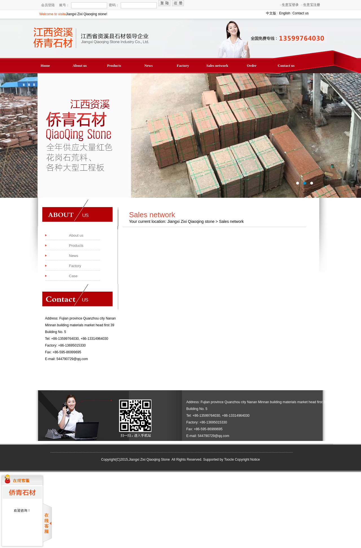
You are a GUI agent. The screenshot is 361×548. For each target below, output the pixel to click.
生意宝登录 (289, 5)
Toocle (229, 460)
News (148, 65)
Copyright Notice (247, 460)
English (284, 13)
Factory (183, 65)
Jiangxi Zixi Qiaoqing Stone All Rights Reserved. (165, 460)
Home (45, 65)
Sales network (217, 65)
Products (114, 65)
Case (73, 276)
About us (79, 65)
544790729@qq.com (72, 359)
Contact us (300, 13)
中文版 (271, 13)
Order (252, 65)
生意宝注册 (310, 5)
